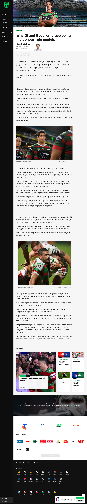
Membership (5, 36)
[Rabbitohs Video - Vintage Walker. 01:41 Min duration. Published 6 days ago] (78, 361)
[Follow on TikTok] (28, 462)
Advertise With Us (45, 501)
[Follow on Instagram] (37, 462)
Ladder (4, 19)
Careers (30, 501)
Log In (4, 501)
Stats (3, 24)
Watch (4, 14)
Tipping (4, 30)
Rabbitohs (19, 30)
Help (34, 501)
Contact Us (38, 501)
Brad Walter (23, 44)
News (3, 12)
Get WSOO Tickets (80, 500)
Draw (3, 17)
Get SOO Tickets (80, 497)
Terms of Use (18, 501)
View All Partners (50, 455)
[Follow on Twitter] (34, 462)
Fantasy (4, 27)
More (7, 32)
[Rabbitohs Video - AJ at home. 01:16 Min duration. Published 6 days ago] (64, 382)
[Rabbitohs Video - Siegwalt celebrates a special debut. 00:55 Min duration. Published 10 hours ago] (36, 372)
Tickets (4, 39)
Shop (3, 44)
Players (4, 22)
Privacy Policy (25, 501)
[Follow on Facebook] (31, 462)
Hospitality (4, 41)
